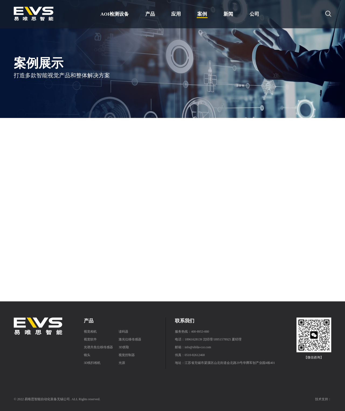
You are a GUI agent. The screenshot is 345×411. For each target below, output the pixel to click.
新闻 (228, 14)
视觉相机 (90, 331)
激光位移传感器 (130, 339)
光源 (122, 363)
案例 (202, 14)
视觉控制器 (127, 355)
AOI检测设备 (115, 14)
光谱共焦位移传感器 (98, 347)
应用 (176, 14)
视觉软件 (90, 339)
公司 (254, 14)
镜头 (87, 355)
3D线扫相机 (92, 363)
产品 (150, 14)
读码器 (123, 331)
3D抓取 (124, 347)
